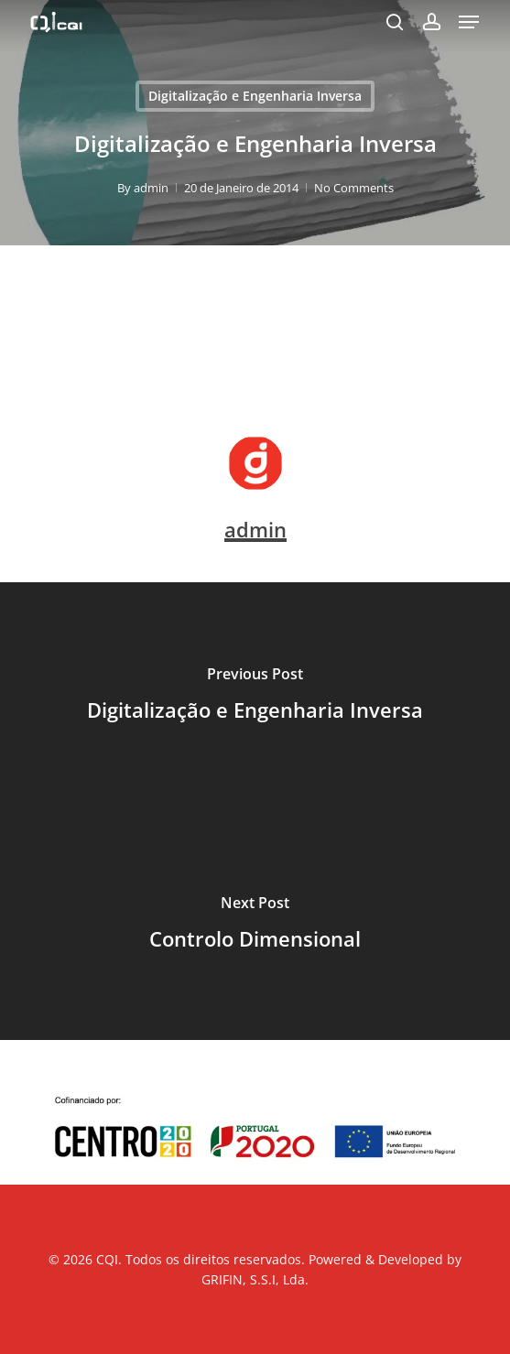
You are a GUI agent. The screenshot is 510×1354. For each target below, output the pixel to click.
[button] (469, 22)
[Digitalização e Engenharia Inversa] (255, 696)
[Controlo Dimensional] (255, 925)
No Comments (354, 187)
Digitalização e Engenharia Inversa (255, 95)
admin (151, 187)
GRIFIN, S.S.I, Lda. (255, 1279)
